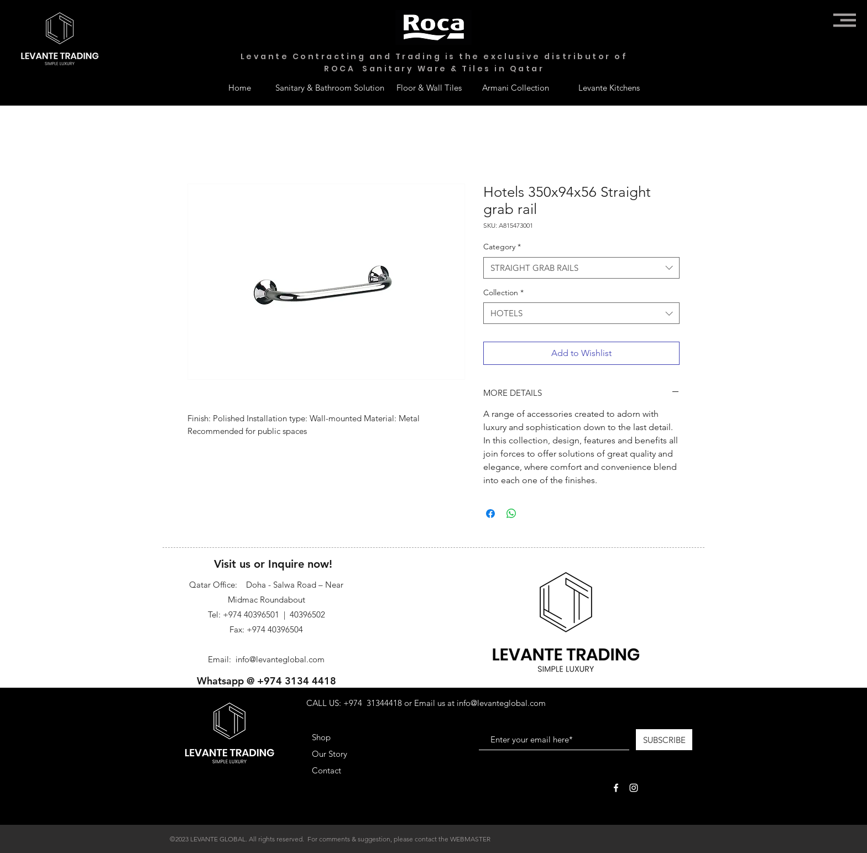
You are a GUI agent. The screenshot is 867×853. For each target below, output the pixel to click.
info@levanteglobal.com (280, 659)
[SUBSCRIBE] (664, 739)
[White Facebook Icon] (615, 787)
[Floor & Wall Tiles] (429, 87)
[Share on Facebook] (490, 513)
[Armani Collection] (515, 87)
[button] (844, 20)
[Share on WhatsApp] (511, 513)
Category (502, 247)
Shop (321, 737)
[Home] (239, 87)
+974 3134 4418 (296, 680)
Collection (503, 292)
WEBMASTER (470, 839)
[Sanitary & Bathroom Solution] (330, 87)
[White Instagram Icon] (633, 787)
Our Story (329, 754)
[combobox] (581, 268)
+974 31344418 (372, 703)
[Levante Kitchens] (609, 87)
